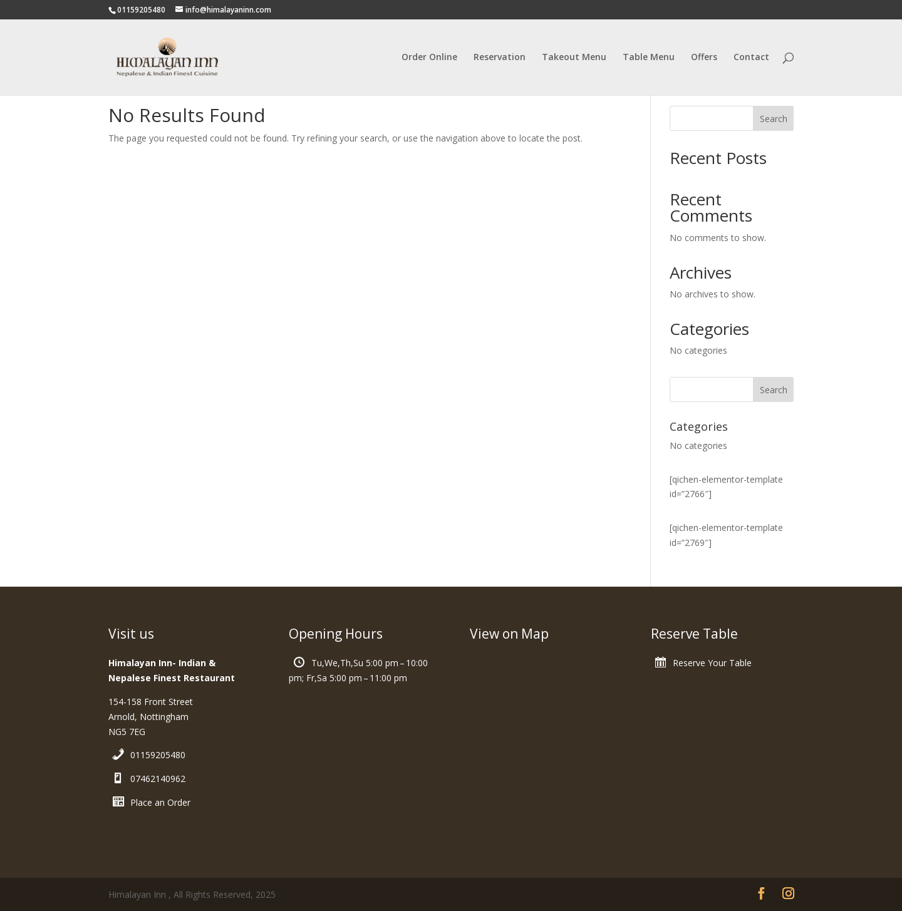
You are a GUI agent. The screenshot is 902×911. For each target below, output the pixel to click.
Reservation (500, 58)
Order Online (429, 58)
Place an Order (160, 802)
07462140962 (157, 779)
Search (773, 119)
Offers (704, 58)
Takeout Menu (574, 58)
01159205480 (157, 755)
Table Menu (649, 58)
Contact (751, 58)
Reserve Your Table (712, 663)
